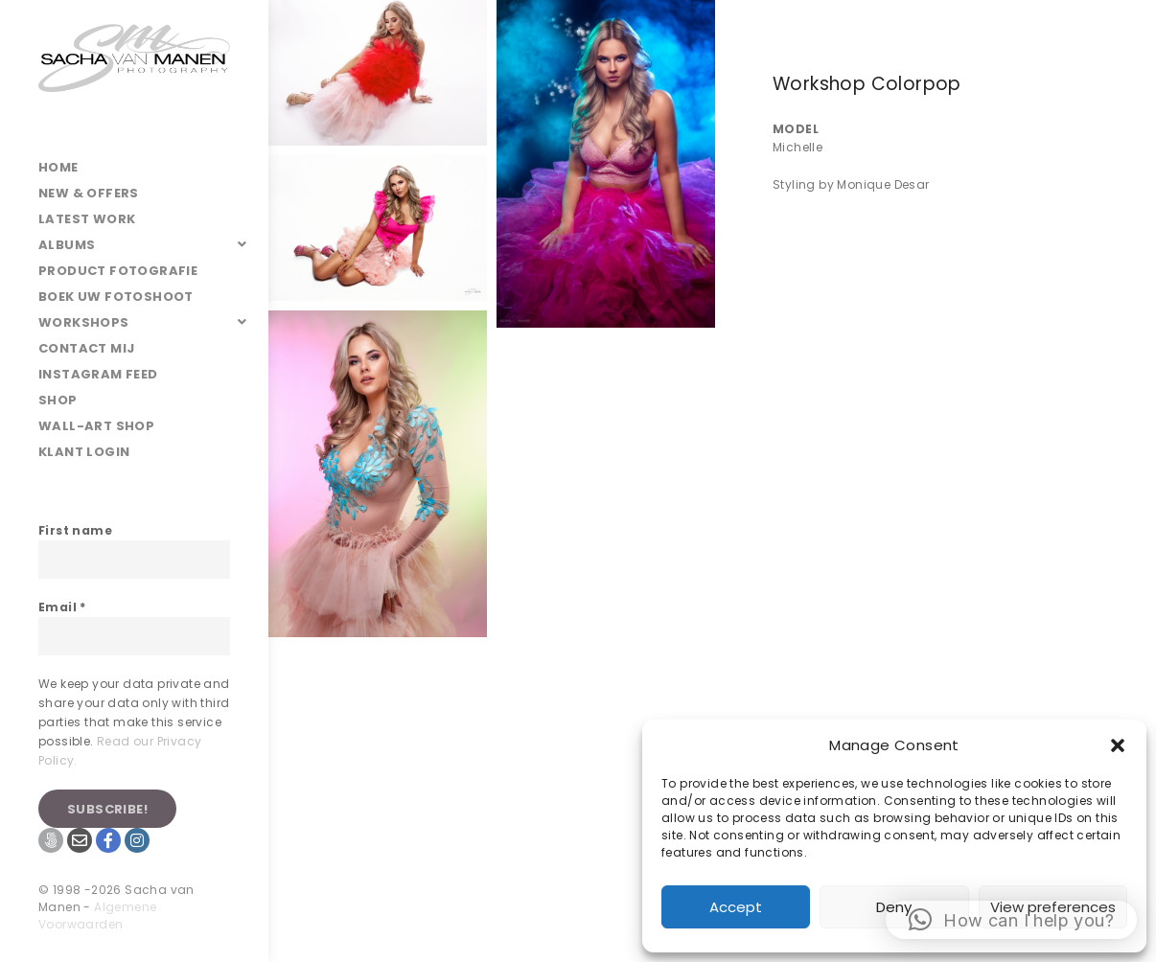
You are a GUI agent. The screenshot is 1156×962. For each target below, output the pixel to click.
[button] (1117, 745)
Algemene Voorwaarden (97, 915)
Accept (735, 907)
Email (62, 607)
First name (75, 530)
